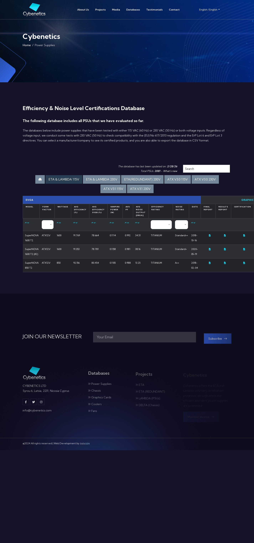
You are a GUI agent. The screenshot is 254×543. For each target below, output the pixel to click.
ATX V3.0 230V (205, 179)
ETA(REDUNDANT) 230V (142, 179)
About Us (83, 9)
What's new (170, 171)
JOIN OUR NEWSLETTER (52, 336)
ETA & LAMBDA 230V (101, 179)
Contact (174, 9)
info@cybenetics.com (37, 412)
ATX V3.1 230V (140, 189)
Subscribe (217, 341)
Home (27, 46)
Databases (133, 9)
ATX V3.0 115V (177, 179)
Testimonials (154, 9)
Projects (100, 9)
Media (116, 9)
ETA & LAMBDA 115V (64, 179)
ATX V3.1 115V (113, 189)
